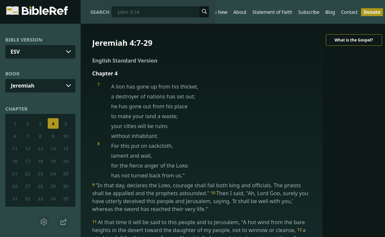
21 (15, 173)
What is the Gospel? (353, 40)
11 (15, 148)
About (239, 12)
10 (65, 136)
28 (40, 186)
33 (40, 198)
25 (65, 173)
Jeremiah (23, 85)
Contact (349, 12)
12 (27, 148)
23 (40, 173)
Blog (330, 12)
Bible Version (23, 39)
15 (65, 148)
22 (27, 173)
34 (53, 198)
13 (40, 148)
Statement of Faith (272, 12)
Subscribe (308, 12)
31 (15, 198)
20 (65, 161)
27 (27, 186)
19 (53, 161)
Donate (372, 12)
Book (12, 73)
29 (53, 186)
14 (53, 148)
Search (100, 12)
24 (53, 173)
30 (65, 186)
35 (65, 198)
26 (15, 186)
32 (27, 198)
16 (15, 161)
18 (40, 161)
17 (27, 161)
